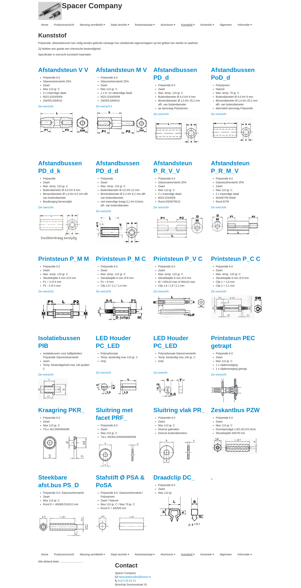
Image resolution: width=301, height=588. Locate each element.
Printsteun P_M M (63, 258)
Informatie (245, 24)
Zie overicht (160, 372)
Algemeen (226, 24)
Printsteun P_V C (178, 258)
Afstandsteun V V (63, 69)
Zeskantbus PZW (235, 410)
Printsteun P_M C (121, 258)
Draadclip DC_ (174, 477)
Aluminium (167, 24)
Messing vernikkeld (92, 24)
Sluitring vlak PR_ (179, 410)
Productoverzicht (64, 24)
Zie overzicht (45, 106)
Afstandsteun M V (121, 69)
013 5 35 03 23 (127, 580)
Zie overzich (103, 106)
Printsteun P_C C (235, 258)
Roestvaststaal (145, 24)
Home (44, 24)
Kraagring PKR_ (61, 410)
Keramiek (207, 24)
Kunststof (187, 24)
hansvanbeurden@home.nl (134, 576)
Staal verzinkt (120, 24)
